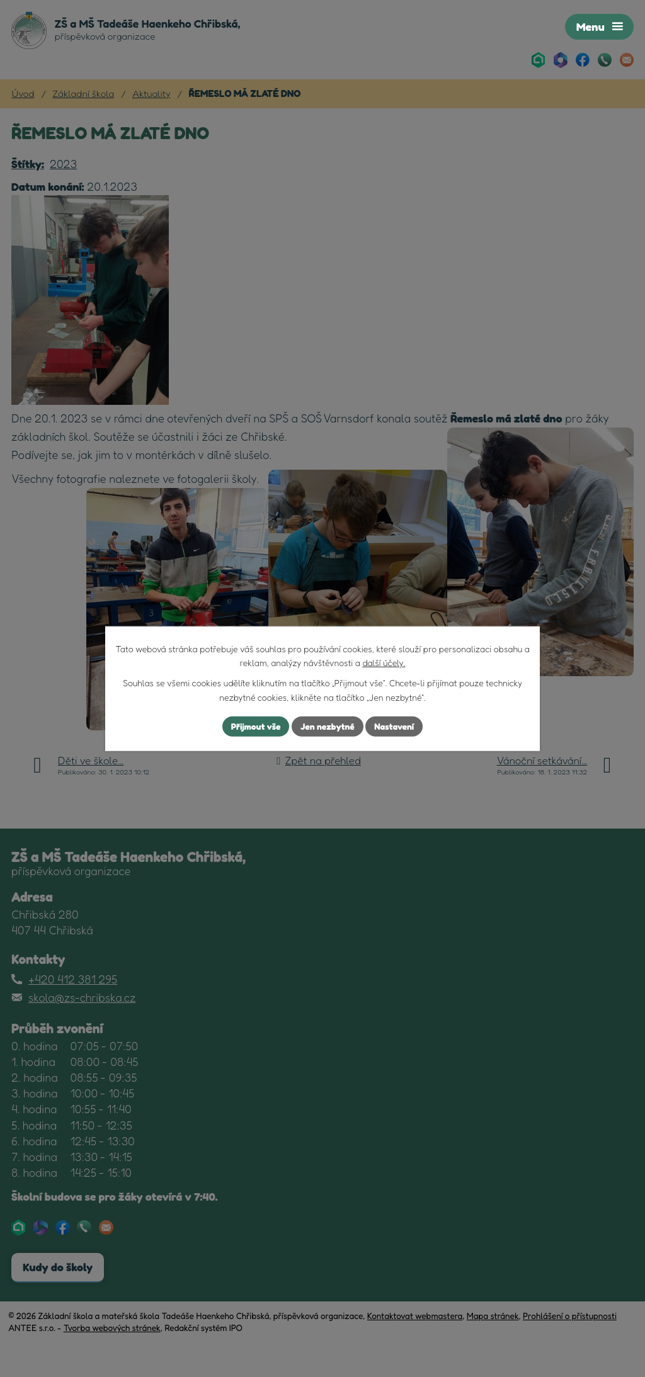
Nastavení (394, 726)
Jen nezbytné (327, 726)
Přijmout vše (255, 726)
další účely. (383, 662)
